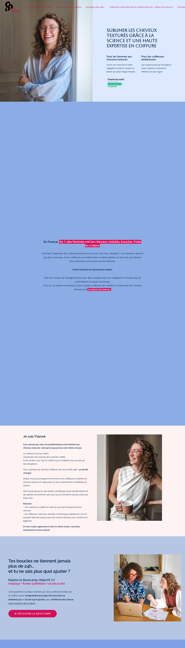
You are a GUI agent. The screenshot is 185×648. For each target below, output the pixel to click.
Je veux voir (35, 498)
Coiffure (129, 601)
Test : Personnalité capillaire (38, 7)
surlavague (48, 628)
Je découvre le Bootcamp (32, 354)
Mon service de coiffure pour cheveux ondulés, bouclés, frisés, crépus (142, 607)
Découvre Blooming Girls (138, 584)
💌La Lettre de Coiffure (137, 615)
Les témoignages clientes (139, 587)
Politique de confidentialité (138, 632)
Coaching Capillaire (96, 7)
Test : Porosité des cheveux (68, 7)
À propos (130, 618)
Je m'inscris (35, 621)
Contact (130, 625)
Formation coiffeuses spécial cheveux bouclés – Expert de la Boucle (141, 7)
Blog (128, 621)
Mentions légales (134, 628)
